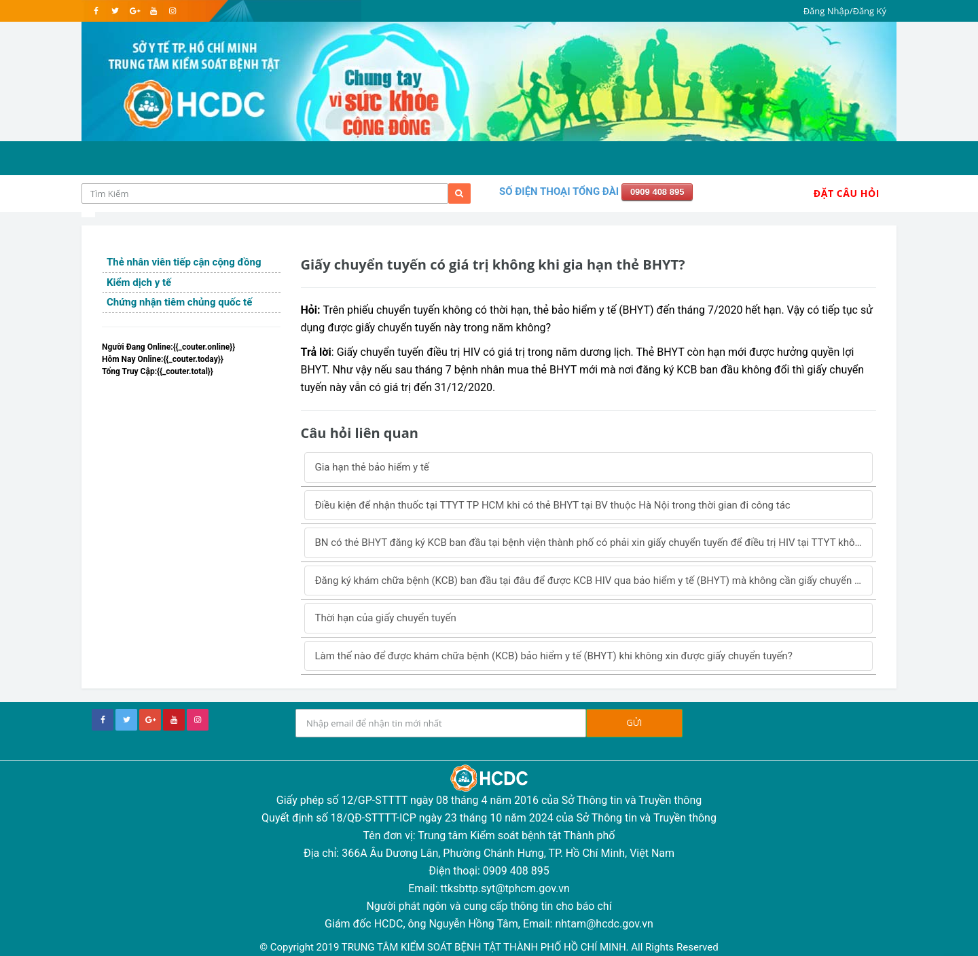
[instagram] (172, 11)
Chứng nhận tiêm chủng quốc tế (179, 302)
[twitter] (115, 11)
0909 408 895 (657, 192)
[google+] (150, 720)
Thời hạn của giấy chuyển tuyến (385, 618)
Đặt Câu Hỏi (847, 193)
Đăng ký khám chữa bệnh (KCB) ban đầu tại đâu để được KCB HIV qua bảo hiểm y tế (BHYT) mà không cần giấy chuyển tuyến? (594, 580)
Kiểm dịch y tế (139, 282)
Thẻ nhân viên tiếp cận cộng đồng (184, 262)
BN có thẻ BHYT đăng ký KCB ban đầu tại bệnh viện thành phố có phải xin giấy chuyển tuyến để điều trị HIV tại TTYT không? (593, 542)
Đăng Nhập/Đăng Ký (844, 11)
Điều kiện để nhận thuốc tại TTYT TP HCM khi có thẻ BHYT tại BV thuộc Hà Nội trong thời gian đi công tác (553, 505)
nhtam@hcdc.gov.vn (604, 923)
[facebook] (96, 11)
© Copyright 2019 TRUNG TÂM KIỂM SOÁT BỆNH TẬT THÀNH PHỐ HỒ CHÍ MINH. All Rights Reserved (488, 947)
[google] (134, 11)
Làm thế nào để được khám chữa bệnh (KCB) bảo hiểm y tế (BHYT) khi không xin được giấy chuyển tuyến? (554, 656)
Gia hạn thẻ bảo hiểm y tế (372, 467)
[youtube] (153, 11)
